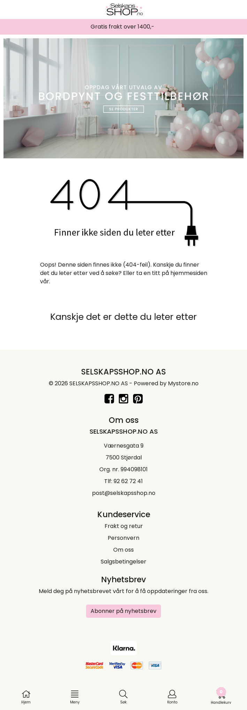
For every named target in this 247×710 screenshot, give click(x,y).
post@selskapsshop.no (123, 493)
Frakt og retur (124, 526)
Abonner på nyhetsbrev (123, 611)
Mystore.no (183, 383)
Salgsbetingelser (123, 562)
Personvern (123, 538)
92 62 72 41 (128, 481)
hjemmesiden (188, 273)
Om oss (123, 550)
